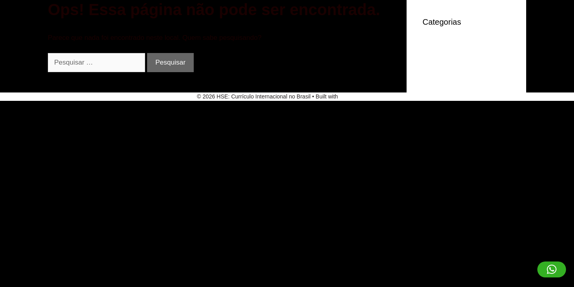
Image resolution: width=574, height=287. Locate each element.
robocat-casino (445, 57)
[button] (551, 269)
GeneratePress (358, 96)
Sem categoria (444, 69)
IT (426, 45)
